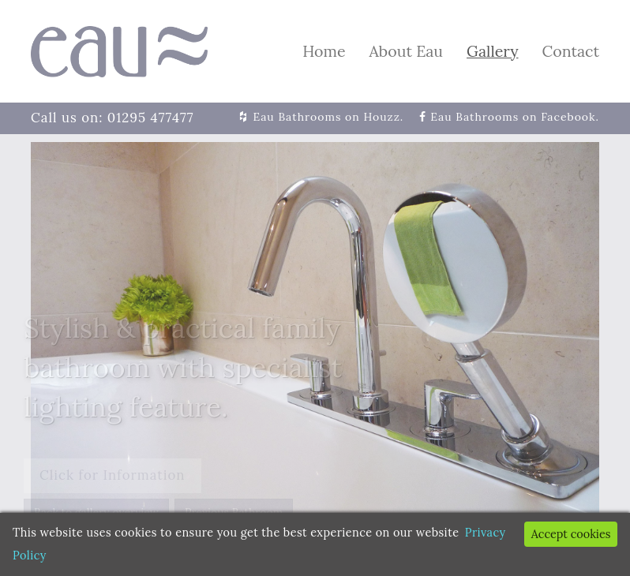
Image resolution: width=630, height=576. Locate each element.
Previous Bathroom (234, 512)
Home (323, 51)
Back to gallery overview (96, 512)
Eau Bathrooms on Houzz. (328, 117)
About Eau (406, 51)
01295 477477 (150, 117)
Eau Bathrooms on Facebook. (514, 117)
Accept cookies (571, 534)
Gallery (492, 51)
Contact (570, 51)
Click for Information (112, 475)
